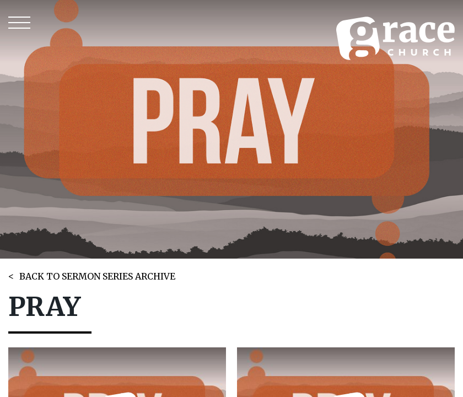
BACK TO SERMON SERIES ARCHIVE (97, 276)
